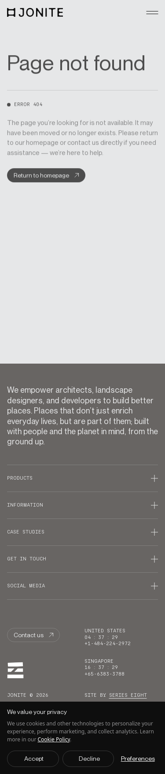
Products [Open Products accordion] (20, 478)
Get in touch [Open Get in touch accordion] (26, 559)
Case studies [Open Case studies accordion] (25, 532)
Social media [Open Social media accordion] (26, 586)
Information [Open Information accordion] (25, 505)
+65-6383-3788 (104, 674)
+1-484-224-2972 (107, 643)
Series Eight (128, 695)
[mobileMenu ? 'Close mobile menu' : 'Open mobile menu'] (152, 12)
